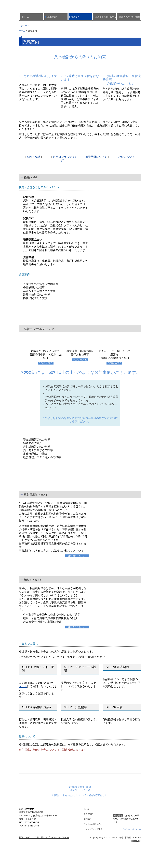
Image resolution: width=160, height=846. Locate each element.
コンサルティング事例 (130, 17)
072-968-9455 (41, 682)
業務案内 (75, 17)
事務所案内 (52, 17)
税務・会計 (33, 156)
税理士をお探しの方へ (106, 17)
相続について (126, 156)
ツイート (25, 25)
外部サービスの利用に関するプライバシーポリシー (44, 837)
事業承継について (96, 156)
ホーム (26, 17)
